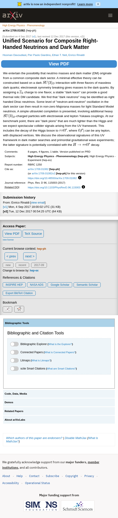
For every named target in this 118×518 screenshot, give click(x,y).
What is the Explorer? (60, 344)
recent (22, 265)
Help (19, 476)
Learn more (85, 4)
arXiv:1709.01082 (38, 169)
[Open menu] (110, 15)
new (8, 265)
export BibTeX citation (19, 293)
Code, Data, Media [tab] (16, 393)
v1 (34, 36)
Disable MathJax (75, 438)
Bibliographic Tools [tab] (17, 323)
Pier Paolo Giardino (39, 54)
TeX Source (33, 233)
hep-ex (34, 270)
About (6, 476)
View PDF (59, 63)
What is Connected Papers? (59, 352)
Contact (34, 476)
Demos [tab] (9, 402)
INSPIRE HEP (14, 284)
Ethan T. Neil (59, 54)
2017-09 (39, 265)
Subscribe (52, 476)
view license (8, 240)
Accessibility (10, 483)
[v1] (5, 207)
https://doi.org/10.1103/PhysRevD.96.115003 (54, 187)
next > (29, 256)
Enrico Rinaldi (76, 54)
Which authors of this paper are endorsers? (34, 438)
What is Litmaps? (41, 360)
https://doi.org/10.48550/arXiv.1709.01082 (52, 178)
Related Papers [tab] (14, 411)
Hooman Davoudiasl (14, 54)
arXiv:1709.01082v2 (43, 173)
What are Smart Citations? (61, 368)
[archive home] (12, 15)
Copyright (71, 476)
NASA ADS (36, 284)
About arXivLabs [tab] (15, 419)
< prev (11, 256)
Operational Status (37, 483)
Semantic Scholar (87, 284)
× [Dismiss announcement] (98, 4)
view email (37, 202)
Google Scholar (60, 284)
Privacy (89, 476)
